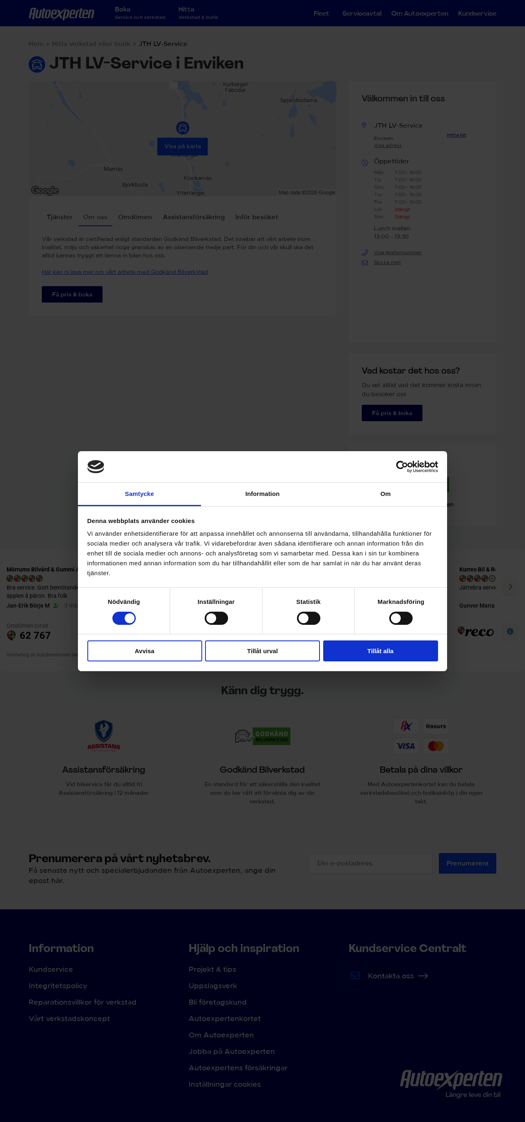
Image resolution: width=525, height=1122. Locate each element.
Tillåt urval (262, 650)
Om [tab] (385, 493)
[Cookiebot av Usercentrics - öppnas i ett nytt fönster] (402, 467)
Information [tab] (262, 493)
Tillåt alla (381, 650)
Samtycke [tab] (139, 493)
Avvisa (145, 650)
